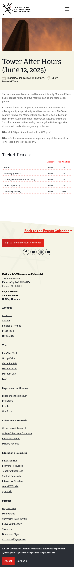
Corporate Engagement (14, 539)
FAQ (4, 379)
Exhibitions (7, 401)
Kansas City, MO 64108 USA (16, 282)
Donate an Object (11, 534)
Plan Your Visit (9, 353)
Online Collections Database (17, 433)
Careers (6, 320)
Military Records (10, 443)
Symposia (7, 491)
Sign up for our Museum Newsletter (23, 242)
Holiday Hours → (11, 299)
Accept (8, 561)
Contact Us (8, 336)
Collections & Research (14, 428)
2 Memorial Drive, (11, 278)
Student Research (11, 476)
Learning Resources (12, 465)
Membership (8, 513)
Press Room (8, 331)
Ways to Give (9, 508)
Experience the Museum (14, 396)
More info (51, 553)
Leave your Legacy (12, 524)
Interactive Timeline (12, 481)
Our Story (7, 411)
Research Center (11, 438)
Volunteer (7, 529)
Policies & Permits (11, 325)
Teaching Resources (12, 471)
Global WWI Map (10, 486)
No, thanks (22, 561)
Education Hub (9, 460)
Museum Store (9, 368)
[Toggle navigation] (67, 9)
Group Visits (8, 358)
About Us (7, 315)
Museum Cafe (9, 373)
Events (5, 406)
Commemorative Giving (14, 518)
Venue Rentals (9, 363)
